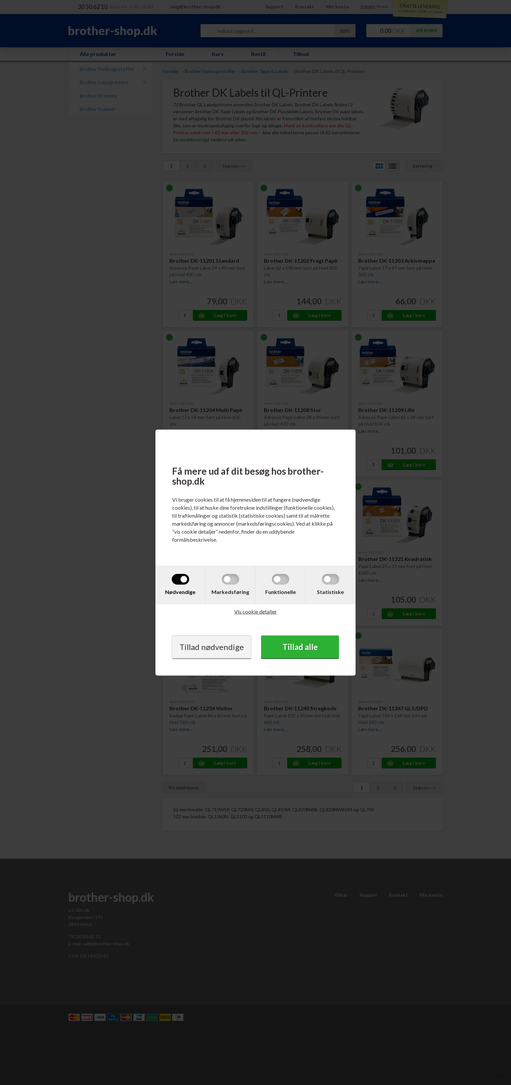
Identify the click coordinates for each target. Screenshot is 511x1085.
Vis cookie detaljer (255, 611)
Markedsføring (230, 592)
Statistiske (330, 592)
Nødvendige (180, 592)
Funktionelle (280, 592)
